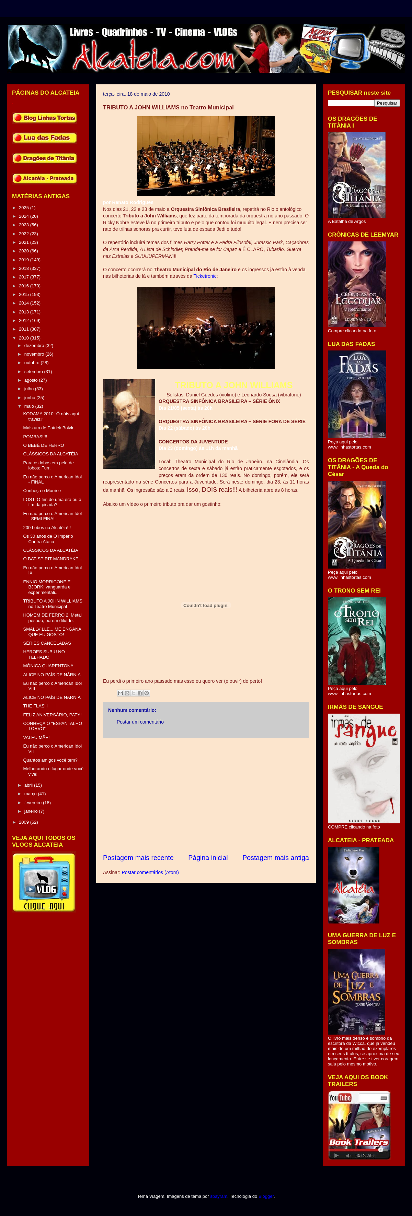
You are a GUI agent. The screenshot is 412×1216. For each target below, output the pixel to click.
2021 (24, 242)
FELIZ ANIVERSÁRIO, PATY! (52, 714)
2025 (24, 207)
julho (29, 388)
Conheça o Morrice (42, 490)
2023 (24, 224)
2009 (24, 822)
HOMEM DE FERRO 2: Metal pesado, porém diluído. (52, 617)
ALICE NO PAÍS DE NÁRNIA (51, 674)
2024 (24, 216)
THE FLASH (35, 705)
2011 (24, 329)
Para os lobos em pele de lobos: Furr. (48, 465)
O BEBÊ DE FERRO (43, 445)
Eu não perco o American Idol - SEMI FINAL (52, 516)
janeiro (31, 811)
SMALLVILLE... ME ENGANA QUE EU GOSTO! (52, 632)
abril (29, 785)
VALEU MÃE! (36, 737)
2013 (24, 311)
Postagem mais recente (138, 857)
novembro (34, 354)
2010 (24, 338)
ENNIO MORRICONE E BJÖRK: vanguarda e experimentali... (46, 587)
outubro (32, 362)
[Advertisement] (206, 796)
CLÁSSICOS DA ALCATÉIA (50, 453)
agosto (31, 380)
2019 (24, 259)
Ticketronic (205, 276)
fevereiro (33, 802)
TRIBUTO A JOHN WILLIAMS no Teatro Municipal (52, 603)
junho (30, 397)
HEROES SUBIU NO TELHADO (44, 654)
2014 (24, 303)
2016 (24, 285)
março (31, 793)
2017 (24, 276)
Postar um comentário (140, 722)
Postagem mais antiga (275, 857)
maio (29, 406)
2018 (24, 268)
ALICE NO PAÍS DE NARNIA (51, 697)
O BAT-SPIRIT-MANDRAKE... (52, 558)
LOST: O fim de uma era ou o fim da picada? (52, 502)
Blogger (266, 1196)
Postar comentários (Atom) (150, 872)
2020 (24, 250)
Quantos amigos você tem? (50, 760)
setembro (34, 371)
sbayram (218, 1196)
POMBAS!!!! (35, 436)
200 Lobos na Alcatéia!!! (47, 527)
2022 (24, 233)
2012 (24, 320)
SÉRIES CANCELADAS (47, 643)
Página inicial (208, 857)
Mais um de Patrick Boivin (49, 427)
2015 (24, 294)
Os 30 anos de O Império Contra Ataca (48, 539)
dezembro (34, 345)
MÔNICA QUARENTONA (48, 665)
